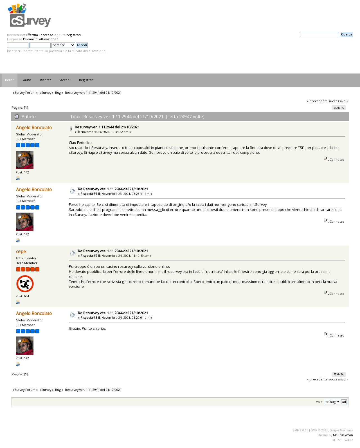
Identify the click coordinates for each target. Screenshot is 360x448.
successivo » (338, 101)
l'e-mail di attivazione (40, 39)
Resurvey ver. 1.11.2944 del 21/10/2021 (107, 127)
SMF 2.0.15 (300, 430)
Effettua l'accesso (39, 35)
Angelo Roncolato (34, 128)
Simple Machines (341, 430)
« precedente (317, 101)
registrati (74, 35)
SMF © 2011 (319, 430)
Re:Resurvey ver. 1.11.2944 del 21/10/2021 (113, 188)
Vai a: (319, 402)
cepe (21, 252)
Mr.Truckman (343, 435)
